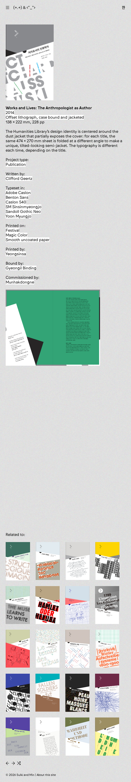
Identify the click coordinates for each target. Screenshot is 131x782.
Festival (12, 230)
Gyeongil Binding (21, 268)
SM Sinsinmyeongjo (23, 206)
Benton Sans (17, 197)
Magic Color (16, 235)
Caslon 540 (16, 202)
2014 (10, 112)
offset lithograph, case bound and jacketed (45, 117)
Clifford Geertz (19, 178)
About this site (46, 775)
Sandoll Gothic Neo (23, 211)
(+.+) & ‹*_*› (24, 7)
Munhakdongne (20, 282)
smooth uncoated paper (27, 239)
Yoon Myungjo (18, 216)
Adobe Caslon (18, 192)
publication (16, 164)
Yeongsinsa (16, 253)
